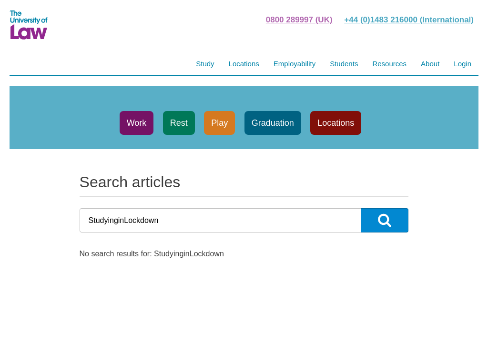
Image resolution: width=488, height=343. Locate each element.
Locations (335, 123)
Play (219, 123)
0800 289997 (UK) (299, 19)
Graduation (273, 123)
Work (137, 123)
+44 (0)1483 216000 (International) (409, 19)
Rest (179, 123)
